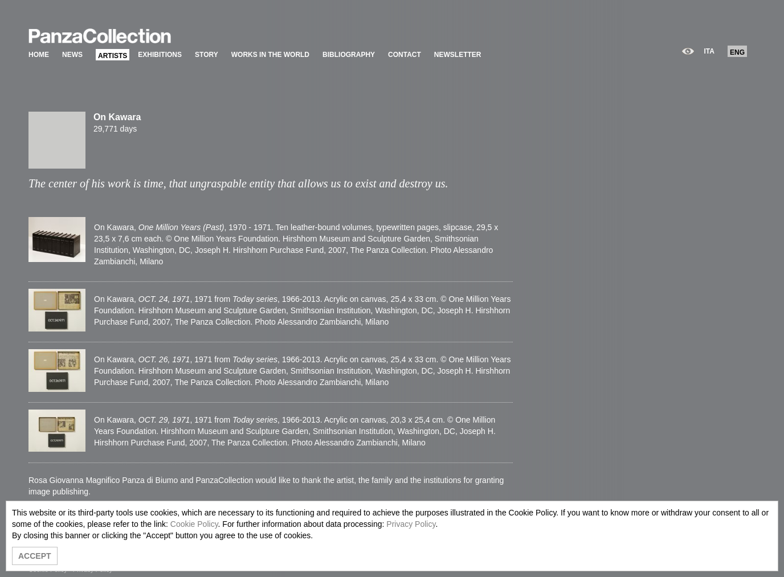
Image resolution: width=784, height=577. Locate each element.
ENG (737, 52)
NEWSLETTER (457, 55)
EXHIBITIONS (160, 55)
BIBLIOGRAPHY (348, 55)
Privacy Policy (410, 524)
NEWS (72, 55)
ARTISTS (112, 56)
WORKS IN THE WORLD (270, 55)
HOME (38, 55)
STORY (206, 55)
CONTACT (404, 55)
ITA (709, 51)
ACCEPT (34, 555)
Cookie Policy (194, 524)
